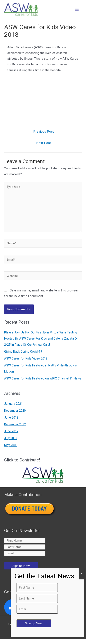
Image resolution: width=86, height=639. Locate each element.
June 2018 (11, 417)
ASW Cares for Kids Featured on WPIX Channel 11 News (42, 378)
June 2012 (11, 431)
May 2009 (10, 445)
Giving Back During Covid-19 (23, 351)
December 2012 (15, 424)
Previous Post (43, 131)
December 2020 (15, 410)
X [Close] (81, 573)
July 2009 (10, 438)
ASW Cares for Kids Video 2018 (25, 358)
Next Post (43, 143)
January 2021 (13, 404)
